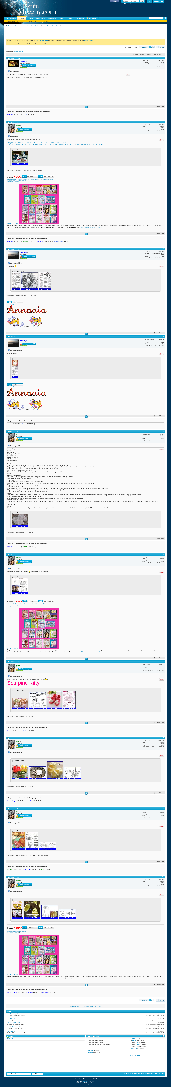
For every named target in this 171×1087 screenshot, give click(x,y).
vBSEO (90, 1084)
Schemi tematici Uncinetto (50, 26)
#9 (163, 808)
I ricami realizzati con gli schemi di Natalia (16, 180)
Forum (22, 18)
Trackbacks (134, 1048)
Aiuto (149, 1)
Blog (61, 18)
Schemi (14, 304)
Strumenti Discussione (144, 54)
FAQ (17, 21)
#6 (163, 554)
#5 (163, 431)
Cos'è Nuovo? (40, 18)
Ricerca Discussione (157, 54)
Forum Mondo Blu (135, 1073)
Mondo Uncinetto (19, 26)
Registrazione (158, 1)
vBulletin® (85, 1081)
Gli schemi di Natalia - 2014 (36, 179)
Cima (162, 1073)
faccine (134, 1040)
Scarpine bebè (11, 1018)
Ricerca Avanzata (160, 21)
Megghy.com (92, 18)
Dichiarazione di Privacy (153, 1073)
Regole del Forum (134, 1055)
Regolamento (51, 18)
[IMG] (137, 1042)
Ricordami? (127, 3)
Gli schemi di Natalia (11, 179)
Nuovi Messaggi (11, 21)
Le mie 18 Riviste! (12, 224)
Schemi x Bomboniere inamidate (93, 1006)
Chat (70, 18)
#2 (163, 122)
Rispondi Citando (159, 106)
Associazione (80, 18)
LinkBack (135, 54)
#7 (163, 661)
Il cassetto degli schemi (33, 26)
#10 (163, 877)
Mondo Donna (11, 18)
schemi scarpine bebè (13, 1022)
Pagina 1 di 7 (144, 47)
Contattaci (126, 1073)
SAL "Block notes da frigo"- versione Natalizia (91, 227)
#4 (163, 336)
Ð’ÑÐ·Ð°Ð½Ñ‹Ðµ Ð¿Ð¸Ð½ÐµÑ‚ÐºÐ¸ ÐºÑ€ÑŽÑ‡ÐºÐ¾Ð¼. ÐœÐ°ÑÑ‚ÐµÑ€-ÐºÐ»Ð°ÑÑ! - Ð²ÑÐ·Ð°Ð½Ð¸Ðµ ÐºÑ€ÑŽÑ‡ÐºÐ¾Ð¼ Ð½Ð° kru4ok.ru (56, 144)
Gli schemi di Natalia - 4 (48, 179)
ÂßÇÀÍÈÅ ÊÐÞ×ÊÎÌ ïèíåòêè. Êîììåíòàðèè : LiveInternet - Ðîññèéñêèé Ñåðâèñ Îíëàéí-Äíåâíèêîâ (37, 143)
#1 (163, 58)
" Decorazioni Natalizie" (75, 1006)
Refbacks (90, 1052)
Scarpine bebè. (19, 51)
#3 (163, 249)
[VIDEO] (138, 1044)
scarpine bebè (11, 1031)
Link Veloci (46, 21)
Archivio (143, 1073)
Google (11, 1039)
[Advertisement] (45, 32)
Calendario (22, 21)
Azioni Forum (37, 21)
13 (163, 64)
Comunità (29, 21)
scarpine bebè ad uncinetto (15, 1027)
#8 (163, 738)
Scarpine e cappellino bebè (15, 1014)
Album (31, 18)
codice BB (134, 1039)
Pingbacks (90, 1050)
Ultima (161, 47)
